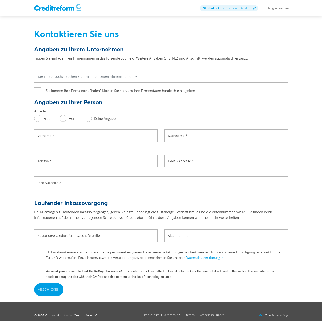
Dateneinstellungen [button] (211, 315)
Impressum (152, 315)
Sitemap (189, 315)
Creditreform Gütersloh (229, 8)
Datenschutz (171, 315)
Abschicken (49, 289)
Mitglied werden (278, 8)
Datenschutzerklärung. (205, 257)
